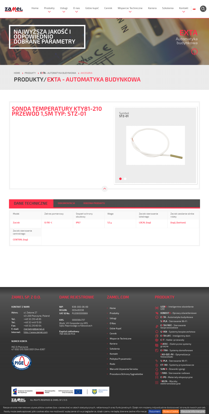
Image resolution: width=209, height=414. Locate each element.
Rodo (112, 364)
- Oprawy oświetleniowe (179, 313)
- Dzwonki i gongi (173, 369)
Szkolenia (168, 8)
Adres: (14, 312)
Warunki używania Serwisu (124, 369)
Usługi (64, 8)
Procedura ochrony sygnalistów (126, 374)
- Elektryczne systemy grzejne (176, 345)
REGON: (63, 310)
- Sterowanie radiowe (175, 373)
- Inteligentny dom (175, 335)
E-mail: (15, 329)
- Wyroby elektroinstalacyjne (171, 382)
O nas (76, 8)
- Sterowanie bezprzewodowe (173, 326)
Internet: (16, 332)
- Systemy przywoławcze (177, 365)
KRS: (61, 320)
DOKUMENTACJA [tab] (66, 203)
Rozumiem (154, 411)
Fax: (13, 325)
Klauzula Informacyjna (192, 411)
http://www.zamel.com (36, 332)
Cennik (108, 8)
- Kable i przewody (172, 340)
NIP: (61, 307)
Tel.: (13, 319)
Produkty (49, 8)
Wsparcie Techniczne (130, 8)
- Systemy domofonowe (177, 350)
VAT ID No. (64, 313)
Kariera (152, 8)
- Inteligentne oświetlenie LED (177, 307)
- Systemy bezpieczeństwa (178, 331)
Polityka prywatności (120, 359)
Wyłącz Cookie (170, 411)
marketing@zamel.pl (34, 329)
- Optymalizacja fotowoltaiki (175, 355)
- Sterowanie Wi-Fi (174, 321)
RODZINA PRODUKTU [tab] (94, 203)
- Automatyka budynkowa (58, 73)
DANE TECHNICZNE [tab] (31, 203)
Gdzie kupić (92, 8)
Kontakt (183, 8)
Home (35, 8)
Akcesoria (86, 73)
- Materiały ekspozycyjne (177, 377)
